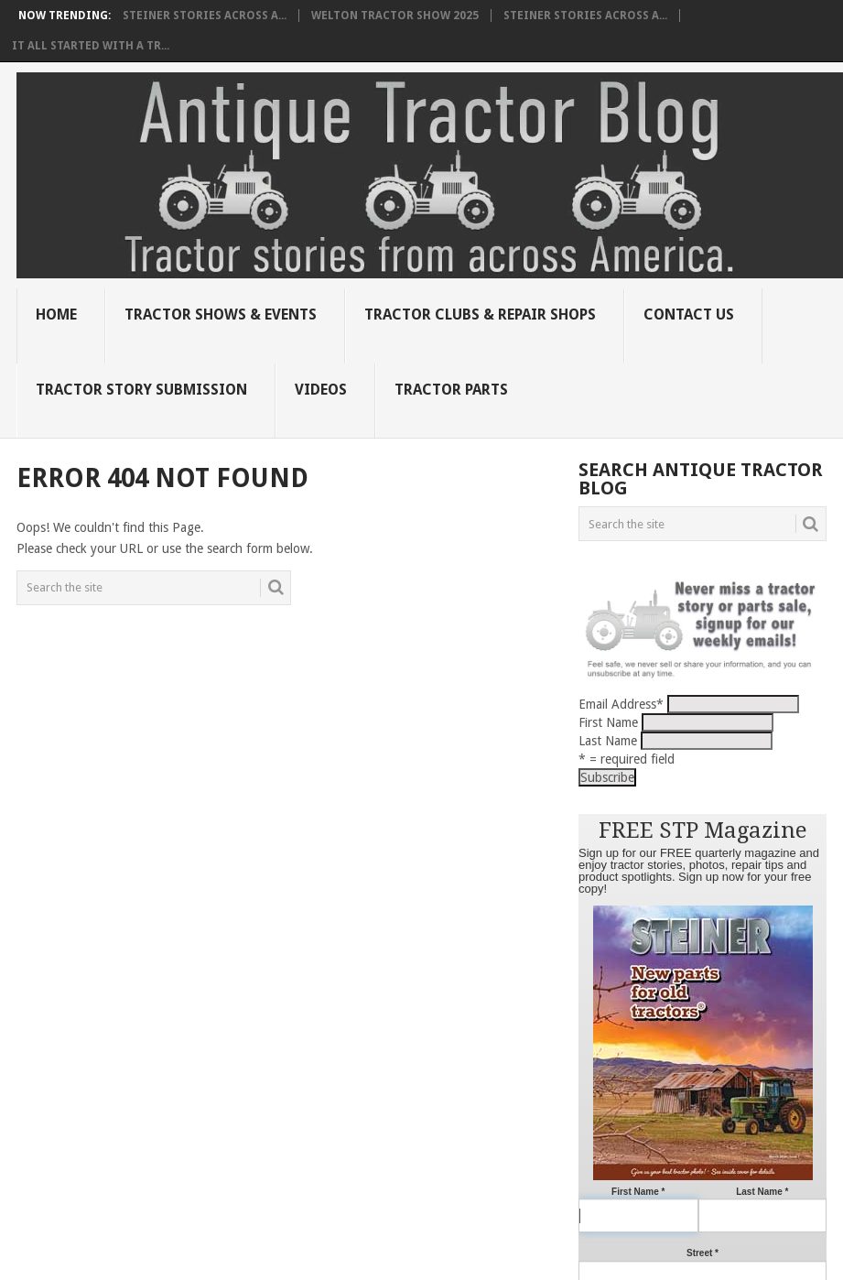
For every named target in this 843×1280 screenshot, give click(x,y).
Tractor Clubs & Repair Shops (480, 314)
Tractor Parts (451, 389)
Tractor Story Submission (141, 389)
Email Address (621, 704)
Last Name (607, 740)
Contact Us (688, 314)
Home (56, 314)
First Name (608, 722)
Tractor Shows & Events (220, 314)
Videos (321, 389)
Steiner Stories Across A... (204, 15)
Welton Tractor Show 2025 (395, 15)
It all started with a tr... (90, 45)
